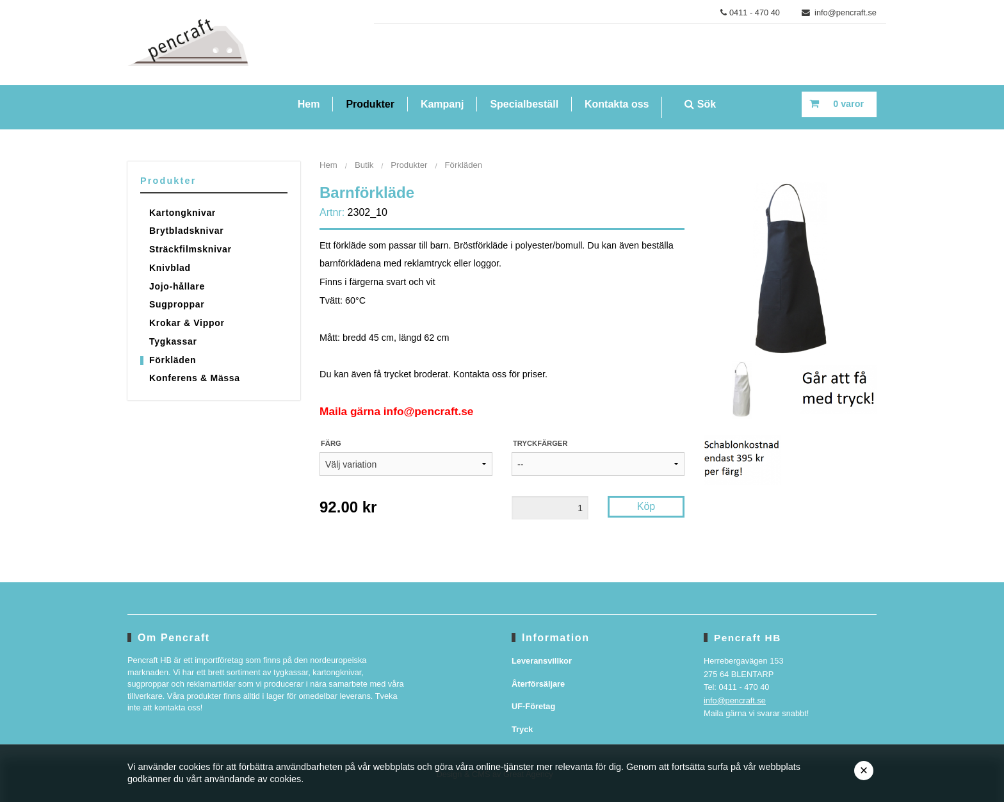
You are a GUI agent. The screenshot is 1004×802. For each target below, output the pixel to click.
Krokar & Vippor (187, 323)
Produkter (370, 104)
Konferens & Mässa (194, 378)
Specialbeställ (524, 104)
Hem (309, 104)
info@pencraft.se (839, 12)
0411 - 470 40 (750, 12)
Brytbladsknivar (186, 230)
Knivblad (170, 268)
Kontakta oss (617, 104)
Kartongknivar (182, 213)
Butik (364, 165)
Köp (646, 506)
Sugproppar (176, 304)
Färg (331, 443)
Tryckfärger (540, 443)
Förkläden (172, 360)
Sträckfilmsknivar (190, 249)
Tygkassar (173, 341)
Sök (700, 104)
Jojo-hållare (177, 286)
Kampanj (442, 104)
